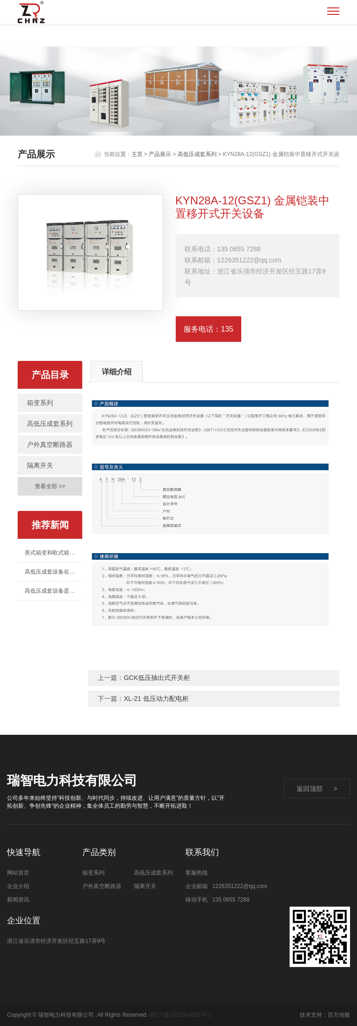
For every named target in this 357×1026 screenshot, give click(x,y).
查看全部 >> (50, 486)
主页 (137, 154)
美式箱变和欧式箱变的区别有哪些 (53, 552)
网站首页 (18, 872)
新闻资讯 (18, 899)
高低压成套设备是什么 (52, 591)
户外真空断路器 (50, 444)
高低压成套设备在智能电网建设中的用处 (53, 572)
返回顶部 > (317, 788)
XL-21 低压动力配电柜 (156, 698)
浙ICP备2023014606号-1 (180, 1015)
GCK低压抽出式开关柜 (157, 677)
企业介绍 (18, 886)
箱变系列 (40, 402)
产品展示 (160, 154)
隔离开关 (40, 465)
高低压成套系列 (197, 154)
